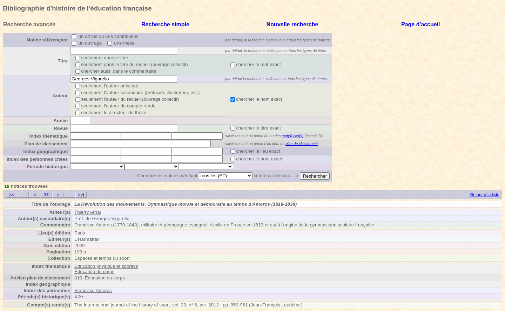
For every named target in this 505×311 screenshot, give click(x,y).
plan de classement (301, 143)
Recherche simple (165, 24)
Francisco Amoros (93, 290)
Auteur (60, 95)
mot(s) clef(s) (292, 136)
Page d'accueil (420, 24)
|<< (11, 194)
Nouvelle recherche (292, 24)
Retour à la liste (484, 194)
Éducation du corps (94, 271)
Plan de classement (46, 143)
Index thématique (48, 136)
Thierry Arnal (87, 212)
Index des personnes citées (37, 159)
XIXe (79, 296)
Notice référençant (47, 39)
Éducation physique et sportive (106, 266)
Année (60, 120)
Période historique (47, 166)
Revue (61, 128)
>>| (81, 194)
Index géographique (45, 151)
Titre (63, 61)
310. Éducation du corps (99, 277)
